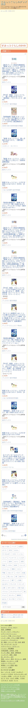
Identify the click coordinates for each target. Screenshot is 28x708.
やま (7, 678)
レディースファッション (9, 634)
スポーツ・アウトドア (8, 663)
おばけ (11, 680)
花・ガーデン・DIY (7, 657)
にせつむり (4, 680)
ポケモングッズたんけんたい (10, 687)
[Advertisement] (14, 28)
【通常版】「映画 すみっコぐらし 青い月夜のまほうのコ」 (13, 411)
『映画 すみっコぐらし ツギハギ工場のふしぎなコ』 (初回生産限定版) (13, 160)
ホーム (3, 11)
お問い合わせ (20, 700)
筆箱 (3, 565)
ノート (4, 561)
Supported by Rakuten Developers (19, 539)
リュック (22, 565)
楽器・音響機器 (6, 629)
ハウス (18, 573)
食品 (16, 665)
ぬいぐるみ (5, 546)
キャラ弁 (12, 599)
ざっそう (22, 676)
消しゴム (10, 576)
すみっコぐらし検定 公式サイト (12, 617)
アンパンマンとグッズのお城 (10, 685)
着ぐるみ (21, 588)
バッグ (14, 546)
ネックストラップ (16, 591)
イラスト (20, 599)
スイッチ (21, 584)
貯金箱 (4, 603)
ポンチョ (12, 595)
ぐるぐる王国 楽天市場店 (10, 398)
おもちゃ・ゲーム (6, 627)
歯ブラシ (22, 576)
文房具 (20, 546)
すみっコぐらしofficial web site (12, 615)
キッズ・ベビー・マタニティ (10, 632)
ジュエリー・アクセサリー (9, 640)
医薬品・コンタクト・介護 (9, 661)
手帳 (3, 573)
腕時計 (19, 595)
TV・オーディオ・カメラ (9, 644)
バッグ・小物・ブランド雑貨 (10, 638)
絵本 (15, 565)
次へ (24, 536)
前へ (4, 536)
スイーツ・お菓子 (6, 667)
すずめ (22, 678)
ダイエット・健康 (20, 659)
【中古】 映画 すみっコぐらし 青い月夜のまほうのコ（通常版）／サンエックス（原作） (14, 97)
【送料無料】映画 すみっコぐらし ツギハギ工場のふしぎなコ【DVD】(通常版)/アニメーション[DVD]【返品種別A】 (13, 119)
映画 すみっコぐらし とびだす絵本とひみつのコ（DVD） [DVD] (13, 184)
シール (20, 554)
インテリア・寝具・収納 (9, 655)
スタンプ (10, 573)
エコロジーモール (8, 467)
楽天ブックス (6, 82)
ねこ (2, 672)
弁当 (10, 550)
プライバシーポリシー (8, 700)
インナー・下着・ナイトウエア (11, 636)
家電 (23, 642)
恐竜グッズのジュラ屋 (8, 691)
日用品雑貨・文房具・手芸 (9, 650)
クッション (5, 569)
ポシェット (5, 580)
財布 (10, 561)
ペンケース (12, 558)
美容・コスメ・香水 (7, 659)
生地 (23, 573)
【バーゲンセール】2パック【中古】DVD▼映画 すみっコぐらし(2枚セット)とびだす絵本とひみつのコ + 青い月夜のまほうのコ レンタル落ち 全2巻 (13, 459)
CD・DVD (8, 11)
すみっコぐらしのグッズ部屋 (14, 3)
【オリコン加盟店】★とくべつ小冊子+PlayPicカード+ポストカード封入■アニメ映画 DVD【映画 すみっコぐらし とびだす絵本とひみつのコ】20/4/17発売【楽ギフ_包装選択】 (14, 317)
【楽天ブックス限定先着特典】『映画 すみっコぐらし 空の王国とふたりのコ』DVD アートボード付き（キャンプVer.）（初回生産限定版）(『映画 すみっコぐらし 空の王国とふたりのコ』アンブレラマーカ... (14, 232)
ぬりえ (4, 599)
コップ (4, 558)
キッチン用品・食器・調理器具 (11, 653)
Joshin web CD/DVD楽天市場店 (12, 126)
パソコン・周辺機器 (7, 648)
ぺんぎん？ (19, 672)
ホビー (15, 627)
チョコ (4, 595)
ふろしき (16, 676)
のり (14, 554)
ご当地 (19, 580)
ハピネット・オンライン (10, 146)
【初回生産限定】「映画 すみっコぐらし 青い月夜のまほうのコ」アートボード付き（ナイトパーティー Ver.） (13, 340)
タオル (16, 550)
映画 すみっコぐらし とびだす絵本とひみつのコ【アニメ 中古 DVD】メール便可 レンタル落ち (13, 482)
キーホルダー (6, 554)
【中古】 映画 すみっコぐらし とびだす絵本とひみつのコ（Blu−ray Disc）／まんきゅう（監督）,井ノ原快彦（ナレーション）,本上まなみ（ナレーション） (14, 367)
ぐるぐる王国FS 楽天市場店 (11, 190)
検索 (23, 607)
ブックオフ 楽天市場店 (9, 104)
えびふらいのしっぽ (20, 674)
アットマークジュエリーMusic (12, 325)
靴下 (13, 580)
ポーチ (4, 550)
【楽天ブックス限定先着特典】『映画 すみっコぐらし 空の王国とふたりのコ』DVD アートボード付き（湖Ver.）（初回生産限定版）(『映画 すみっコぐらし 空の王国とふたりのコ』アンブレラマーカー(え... (14, 69)
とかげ (13, 672)
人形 (3, 588)
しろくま (7, 672)
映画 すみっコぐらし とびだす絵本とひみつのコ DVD (13, 433)
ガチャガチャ (12, 588)
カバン (16, 561)
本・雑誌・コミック (7, 642)
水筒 (22, 561)
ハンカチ (21, 558)
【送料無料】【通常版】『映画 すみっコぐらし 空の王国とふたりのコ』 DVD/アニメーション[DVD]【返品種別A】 (14, 504)
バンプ (4, 489)
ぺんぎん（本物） (6, 676)
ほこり (3, 678)
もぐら (16, 680)
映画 (13, 569)
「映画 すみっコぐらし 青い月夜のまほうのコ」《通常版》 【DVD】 (13, 140)
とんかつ (4, 674)
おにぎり (5, 584)
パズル (10, 565)
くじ (3, 576)
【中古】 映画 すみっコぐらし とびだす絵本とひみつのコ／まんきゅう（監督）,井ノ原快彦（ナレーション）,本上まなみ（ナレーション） (13, 291)
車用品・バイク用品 (7, 665)
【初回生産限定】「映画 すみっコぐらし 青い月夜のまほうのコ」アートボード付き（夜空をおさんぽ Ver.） (14, 205)
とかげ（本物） (15, 678)
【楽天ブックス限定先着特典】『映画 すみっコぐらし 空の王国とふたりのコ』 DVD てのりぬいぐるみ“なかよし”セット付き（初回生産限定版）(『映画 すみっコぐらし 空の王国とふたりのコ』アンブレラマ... (14, 262)
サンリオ (13, 584)
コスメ (19, 569)
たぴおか (10, 674)
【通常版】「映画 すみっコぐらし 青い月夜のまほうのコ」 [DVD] (13, 525)
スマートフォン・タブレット (10, 646)
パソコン (5, 591)
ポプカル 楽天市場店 (8, 531)
